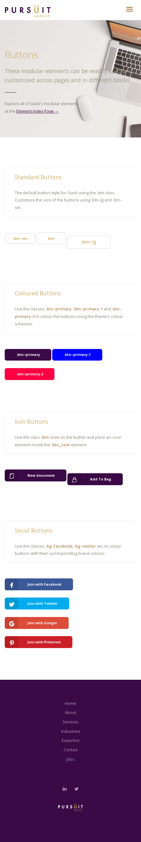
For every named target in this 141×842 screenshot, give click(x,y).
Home (70, 703)
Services (71, 722)
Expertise (71, 740)
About (70, 712)
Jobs (70, 759)
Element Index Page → (37, 111)
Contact (71, 750)
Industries (70, 731)
